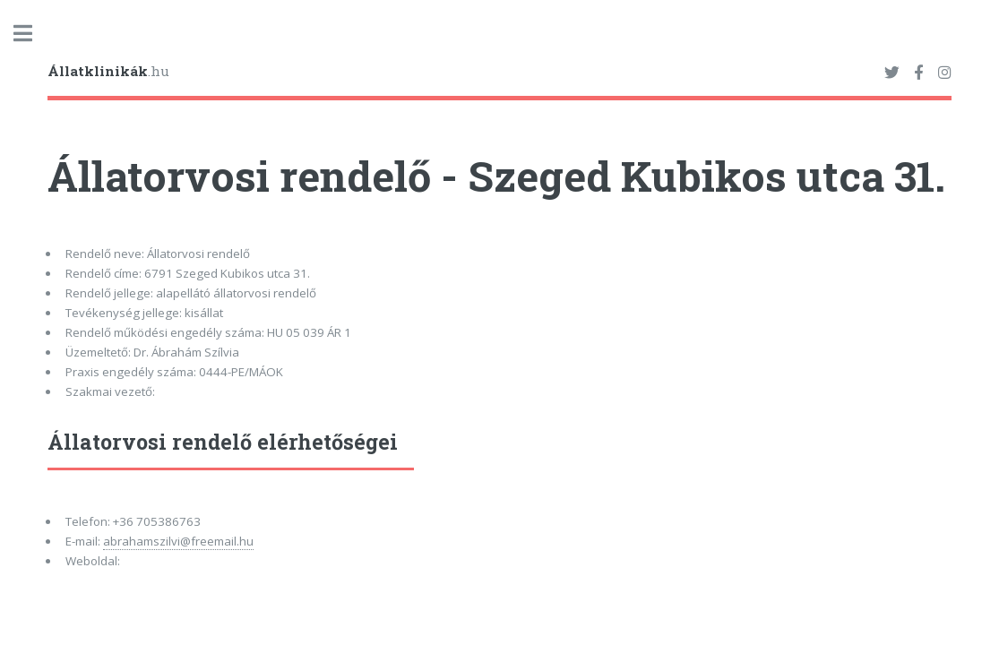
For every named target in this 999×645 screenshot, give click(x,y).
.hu (108, 71)
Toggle (32, 33)
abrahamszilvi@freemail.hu (178, 541)
